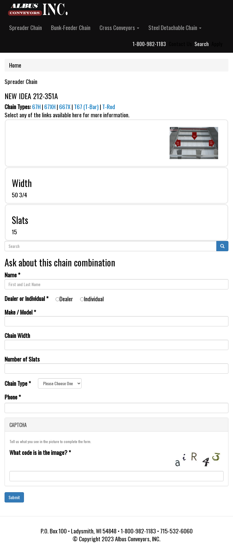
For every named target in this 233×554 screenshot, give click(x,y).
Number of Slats (22, 359)
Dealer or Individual (27, 298)
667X (64, 106)
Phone (13, 397)
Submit (14, 497)
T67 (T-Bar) (86, 106)
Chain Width (17, 335)
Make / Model (20, 312)
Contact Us (180, 44)
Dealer (64, 298)
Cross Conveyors (119, 27)
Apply (216, 44)
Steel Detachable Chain (174, 27)
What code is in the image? (40, 453)
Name (12, 274)
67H (36, 106)
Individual (92, 298)
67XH (50, 106)
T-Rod (108, 106)
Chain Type (18, 383)
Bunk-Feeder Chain (70, 27)
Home (15, 65)
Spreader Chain (25, 27)
